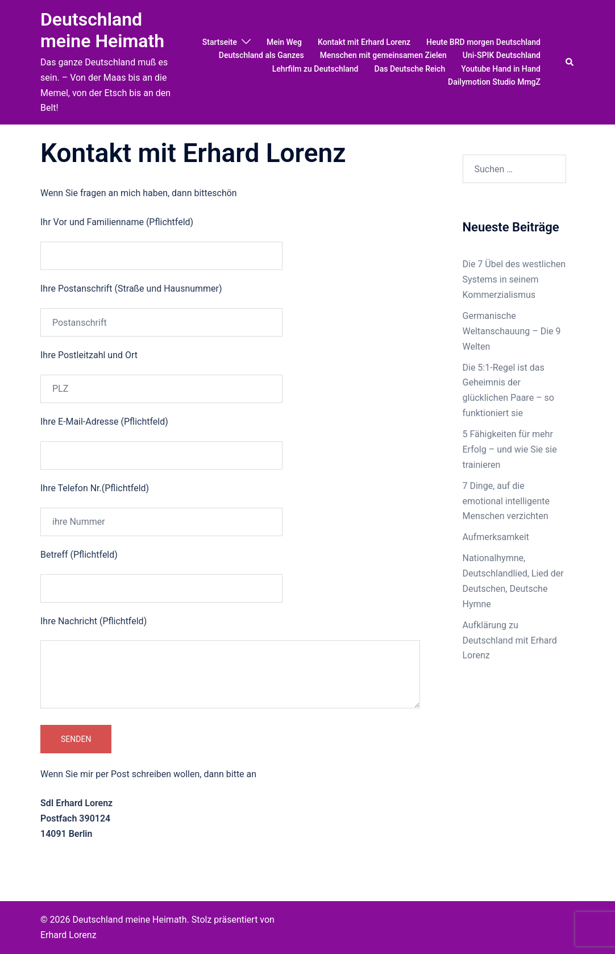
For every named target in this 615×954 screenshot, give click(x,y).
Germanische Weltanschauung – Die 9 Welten (512, 331)
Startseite (219, 42)
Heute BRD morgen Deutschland (483, 42)
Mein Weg (284, 42)
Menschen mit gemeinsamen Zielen (383, 55)
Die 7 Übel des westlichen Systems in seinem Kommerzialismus (514, 279)
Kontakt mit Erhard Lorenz (364, 42)
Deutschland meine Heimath (102, 30)
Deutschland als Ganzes (261, 55)
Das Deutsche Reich (410, 68)
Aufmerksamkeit (496, 537)
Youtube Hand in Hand (501, 68)
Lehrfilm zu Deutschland (315, 68)
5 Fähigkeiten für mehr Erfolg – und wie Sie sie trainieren (510, 449)
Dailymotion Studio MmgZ (494, 81)
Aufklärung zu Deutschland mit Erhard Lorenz (510, 640)
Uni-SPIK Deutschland (502, 55)
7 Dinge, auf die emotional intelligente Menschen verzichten (506, 501)
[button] (570, 62)
